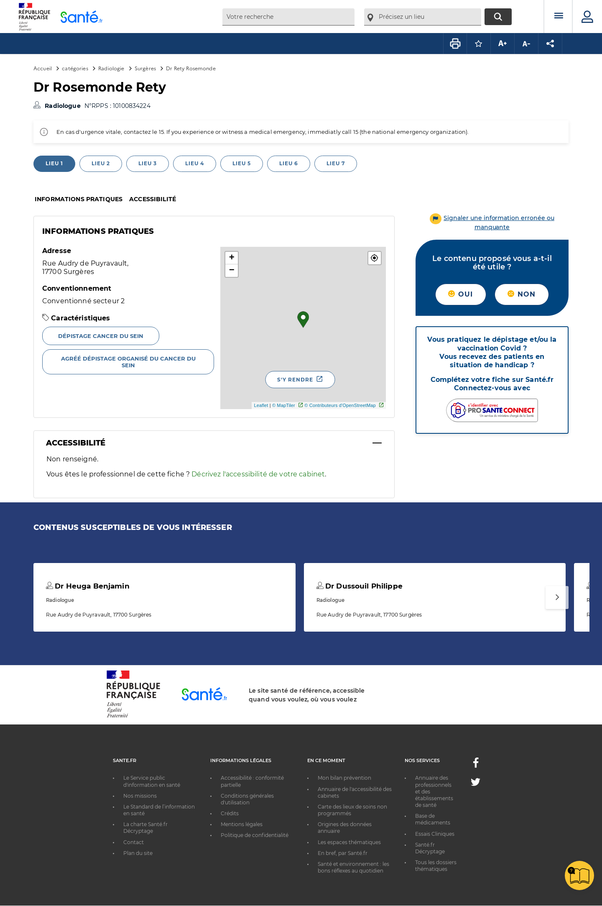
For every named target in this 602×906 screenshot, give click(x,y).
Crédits (230, 813)
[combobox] (288, 17)
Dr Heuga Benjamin (88, 586)
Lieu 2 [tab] (101, 163)
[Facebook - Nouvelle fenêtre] (475, 765)
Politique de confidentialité (254, 835)
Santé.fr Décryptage (430, 848)
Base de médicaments (432, 819)
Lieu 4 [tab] (194, 163)
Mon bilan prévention (344, 778)
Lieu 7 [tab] (336, 163)
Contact (133, 842)
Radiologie (111, 68)
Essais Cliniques (434, 834)
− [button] (232, 270)
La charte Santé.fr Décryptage (145, 827)
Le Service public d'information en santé (151, 781)
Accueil (42, 68)
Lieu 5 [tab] (241, 163)
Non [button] (522, 294)
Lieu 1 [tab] (54, 163)
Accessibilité (152, 199)
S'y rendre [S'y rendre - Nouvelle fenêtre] (295, 379)
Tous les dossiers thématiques (436, 865)
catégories (75, 68)
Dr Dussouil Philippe (359, 586)
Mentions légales (242, 824)
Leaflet (261, 405)
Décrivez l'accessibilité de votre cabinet (258, 474)
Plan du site (138, 853)
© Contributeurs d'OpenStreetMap (340, 405)
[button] (374, 258)
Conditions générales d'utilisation (247, 799)
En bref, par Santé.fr (342, 853)
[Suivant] (557, 597)
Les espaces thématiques (349, 842)
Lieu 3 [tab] (147, 163)
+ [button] (232, 258)
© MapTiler (283, 405)
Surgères (145, 68)
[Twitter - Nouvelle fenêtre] (475, 784)
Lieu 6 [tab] (288, 163)
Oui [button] (460, 294)
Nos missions (140, 796)
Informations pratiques (78, 199)
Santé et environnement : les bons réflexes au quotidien (353, 867)
